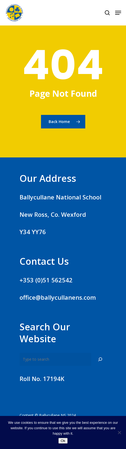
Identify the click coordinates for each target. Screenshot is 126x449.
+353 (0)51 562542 (46, 280)
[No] (119, 432)
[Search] (100, 359)
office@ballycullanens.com (58, 297)
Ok (63, 441)
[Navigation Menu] (118, 12)
